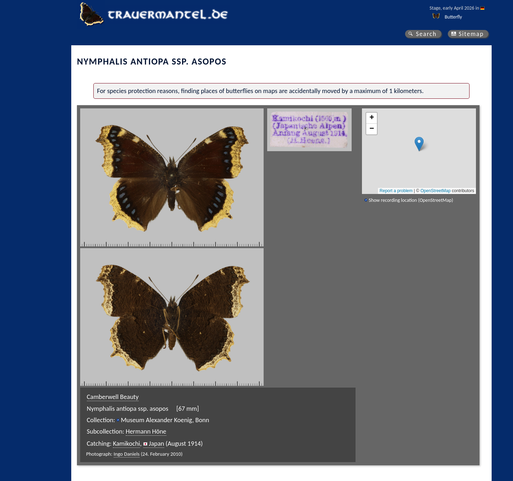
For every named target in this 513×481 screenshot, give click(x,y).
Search (426, 34)
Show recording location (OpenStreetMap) (411, 200)
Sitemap (471, 34)
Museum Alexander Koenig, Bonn (165, 420)
